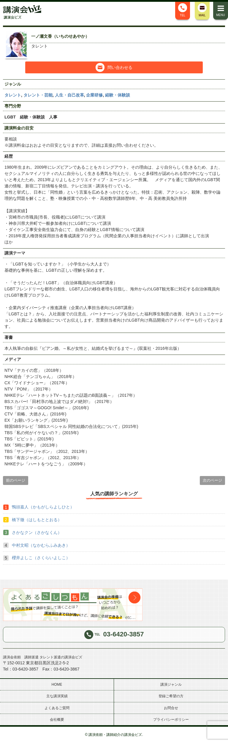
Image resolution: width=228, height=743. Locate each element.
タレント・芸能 (38, 95)
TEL (182, 10)
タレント (12, 95)
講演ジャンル (171, 684)
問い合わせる (114, 67)
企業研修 (94, 95)
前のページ (15, 480)
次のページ (212, 480)
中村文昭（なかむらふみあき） (41, 545)
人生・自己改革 (69, 95)
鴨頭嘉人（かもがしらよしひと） (43, 507)
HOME (57, 684)
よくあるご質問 (57, 708)
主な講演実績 (57, 696)
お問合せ (171, 708)
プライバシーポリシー (171, 719)
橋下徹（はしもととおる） (37, 519)
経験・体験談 (117, 95)
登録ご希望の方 (171, 696)
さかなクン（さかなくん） (37, 532)
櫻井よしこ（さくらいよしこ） (41, 557)
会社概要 (57, 719)
